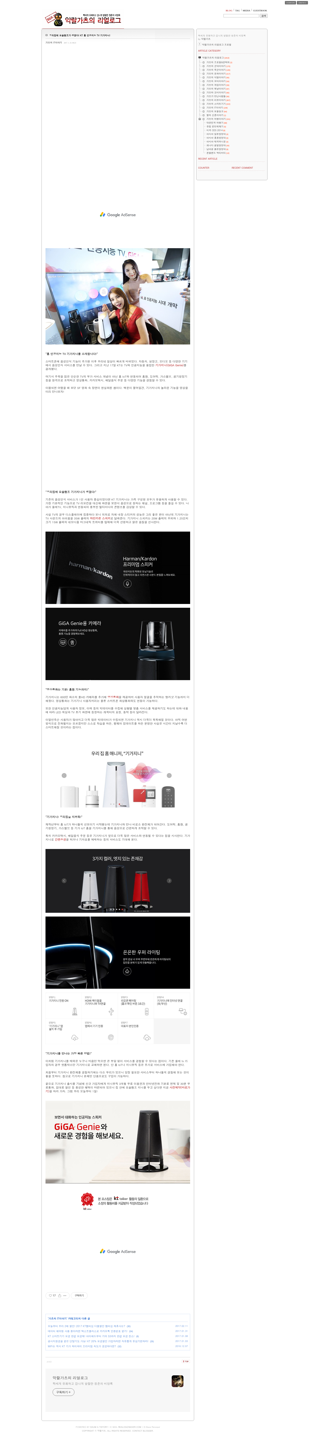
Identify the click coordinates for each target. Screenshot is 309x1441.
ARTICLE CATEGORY (209, 50)
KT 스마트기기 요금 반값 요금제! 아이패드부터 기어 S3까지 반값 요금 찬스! (91, 1336)
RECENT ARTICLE (207, 158)
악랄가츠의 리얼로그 (70, 1377)
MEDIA (246, 10)
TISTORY (103, 1426)
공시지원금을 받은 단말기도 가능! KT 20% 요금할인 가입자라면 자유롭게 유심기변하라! (98, 1341)
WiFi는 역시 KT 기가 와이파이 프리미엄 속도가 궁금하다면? (82, 1346)
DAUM (93, 1426)
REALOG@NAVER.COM (129, 1426)
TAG (237, 10)
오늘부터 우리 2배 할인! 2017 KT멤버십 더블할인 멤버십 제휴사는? (86, 1326)
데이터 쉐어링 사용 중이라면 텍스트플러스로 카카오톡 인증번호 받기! (87, 1331)
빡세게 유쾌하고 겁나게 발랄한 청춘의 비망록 (83, 1383)
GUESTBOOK (260, 10)
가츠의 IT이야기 (53, 42)
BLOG (229, 10)
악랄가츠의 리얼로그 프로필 (216, 44)
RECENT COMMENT (242, 167)
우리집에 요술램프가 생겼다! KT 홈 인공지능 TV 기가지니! (79, 35)
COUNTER (203, 167)
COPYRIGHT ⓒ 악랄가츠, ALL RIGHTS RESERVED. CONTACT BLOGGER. (118, 1430)
